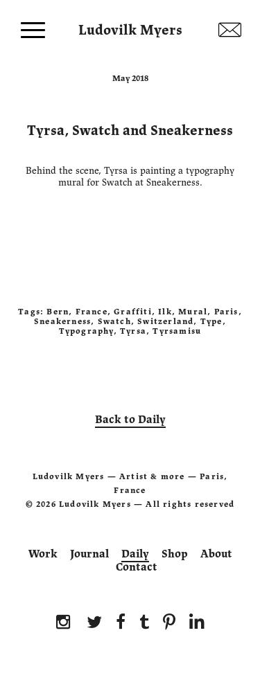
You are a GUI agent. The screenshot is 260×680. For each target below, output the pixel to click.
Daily (135, 554)
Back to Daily (130, 420)
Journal (89, 554)
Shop (175, 554)
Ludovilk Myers (130, 27)
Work (43, 554)
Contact (136, 567)
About (216, 554)
